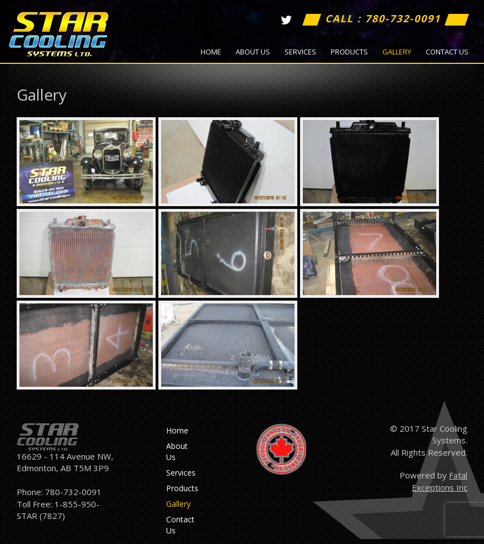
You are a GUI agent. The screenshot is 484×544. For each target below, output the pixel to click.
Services (300, 52)
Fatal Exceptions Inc (439, 481)
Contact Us (447, 52)
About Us (253, 52)
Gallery (396, 52)
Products (349, 52)
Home (211, 52)
